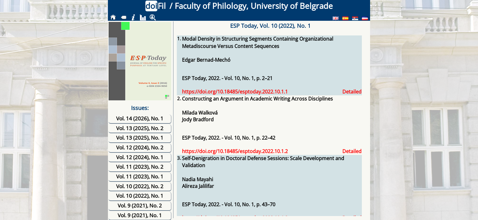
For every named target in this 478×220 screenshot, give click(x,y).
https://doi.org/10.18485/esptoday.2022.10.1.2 (235, 151)
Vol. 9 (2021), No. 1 (140, 215)
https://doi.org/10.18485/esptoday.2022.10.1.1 (235, 91)
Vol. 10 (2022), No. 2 (139, 186)
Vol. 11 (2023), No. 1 (139, 176)
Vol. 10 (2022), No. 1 (139, 195)
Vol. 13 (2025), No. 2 (139, 128)
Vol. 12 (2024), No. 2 (139, 147)
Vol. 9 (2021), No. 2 (140, 205)
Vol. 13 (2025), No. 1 (139, 137)
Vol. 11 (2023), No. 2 (139, 166)
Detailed (352, 91)
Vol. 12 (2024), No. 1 (139, 157)
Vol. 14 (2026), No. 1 (139, 118)
